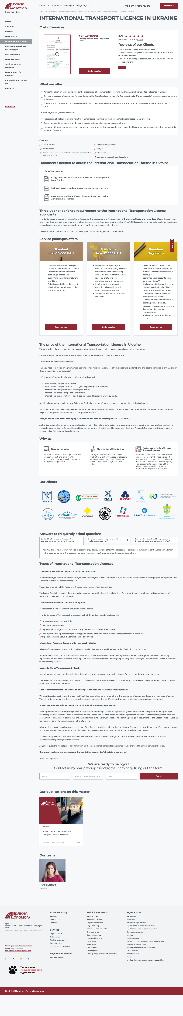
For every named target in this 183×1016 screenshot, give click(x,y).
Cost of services (49, 145)
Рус (12, 12)
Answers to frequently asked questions (112, 157)
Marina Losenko (47, 885)
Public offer (91, 944)
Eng (18, 12)
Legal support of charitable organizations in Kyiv (145, 941)
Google (140, 40)
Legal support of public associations (140, 926)
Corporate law (132, 951)
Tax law (129, 957)
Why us (100, 149)
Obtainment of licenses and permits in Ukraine (83, 11)
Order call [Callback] (10, 106)
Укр (7, 12)
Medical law (131, 916)
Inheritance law (133, 954)
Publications (55, 919)
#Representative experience (53, 842)
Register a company (58, 940)
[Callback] (169, 6)
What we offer (48, 149)
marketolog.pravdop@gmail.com (18, 951)
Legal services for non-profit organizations (143, 929)
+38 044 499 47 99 (137, 5)
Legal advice (11, 36)
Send (158, 776)
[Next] (123, 67)
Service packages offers (106, 145)
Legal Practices (12, 59)
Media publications (94, 938)
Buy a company (12, 54)
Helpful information (94, 919)
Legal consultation (57, 934)
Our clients (101, 153)
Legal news (91, 941)
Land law (130, 935)
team (50, 855)
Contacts (9, 88)
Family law (131, 919)
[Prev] (120, 67)
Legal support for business (13, 74)
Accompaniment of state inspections (141, 948)
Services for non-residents (13, 66)
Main (41, 11)
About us (9, 26)
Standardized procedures (54, 11)
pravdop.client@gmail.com (22, 946)
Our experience (93, 932)
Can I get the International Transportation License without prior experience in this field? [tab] (152, 540)
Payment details (56, 957)
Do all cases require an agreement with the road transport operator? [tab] (104, 540)
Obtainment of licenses (16, 41)
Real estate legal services (136, 923)
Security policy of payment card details (102, 954)
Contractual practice (135, 932)
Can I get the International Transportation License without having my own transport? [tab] (58, 540)
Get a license (55, 937)
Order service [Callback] (94, 71)
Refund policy (92, 951)
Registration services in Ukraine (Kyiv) (16, 48)
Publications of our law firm (16, 82)
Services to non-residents (60, 946)
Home (8, 22)
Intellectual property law (136, 944)
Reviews (9, 31)
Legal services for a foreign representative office (145, 960)
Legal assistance (133, 938)
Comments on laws (94, 935)
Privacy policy (92, 948)
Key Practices (92, 916)
